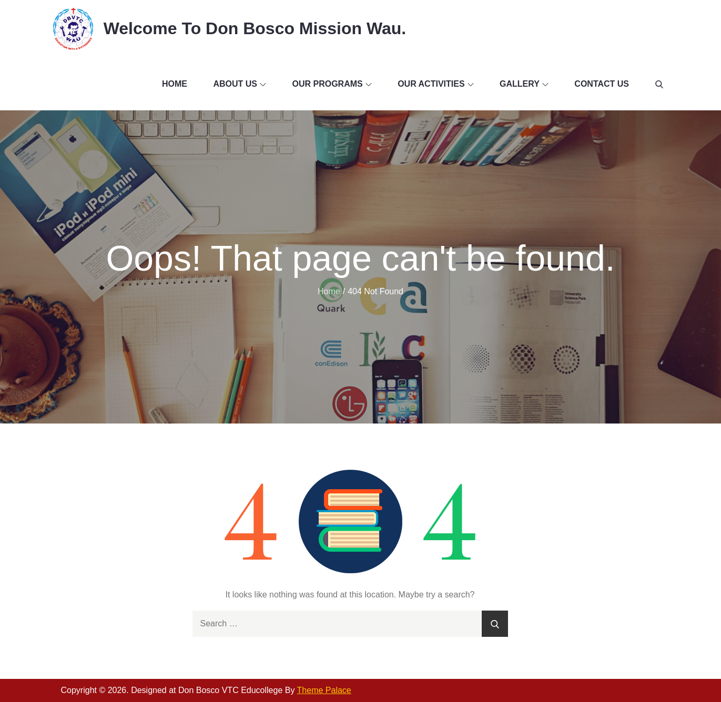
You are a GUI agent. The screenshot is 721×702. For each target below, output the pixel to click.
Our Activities (435, 83)
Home (174, 83)
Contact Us (601, 83)
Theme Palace (324, 690)
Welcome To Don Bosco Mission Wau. (255, 28)
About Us (239, 83)
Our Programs (331, 83)
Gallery (524, 83)
